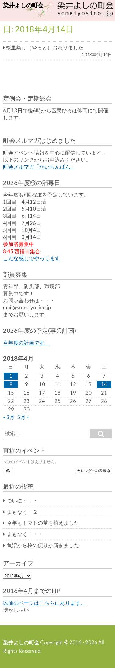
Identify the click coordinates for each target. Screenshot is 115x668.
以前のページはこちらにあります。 (44, 603)
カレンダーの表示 (93, 471)
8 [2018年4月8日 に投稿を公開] (10, 384)
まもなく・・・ (25, 534)
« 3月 (9, 417)
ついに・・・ (22, 501)
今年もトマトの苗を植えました (43, 523)
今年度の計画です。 (26, 343)
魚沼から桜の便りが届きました (43, 545)
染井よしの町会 (23, 5)
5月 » (23, 417)
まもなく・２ (22, 512)
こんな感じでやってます (31, 258)
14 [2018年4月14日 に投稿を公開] (104, 384)
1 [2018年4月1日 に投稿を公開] (10, 376)
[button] (8, 471)
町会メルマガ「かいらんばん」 (39, 167)
